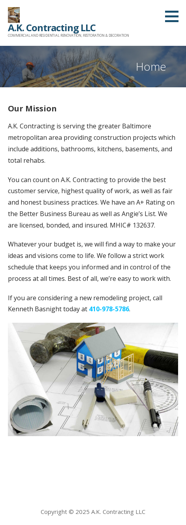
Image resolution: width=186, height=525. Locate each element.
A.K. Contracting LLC (52, 27)
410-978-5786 (109, 309)
